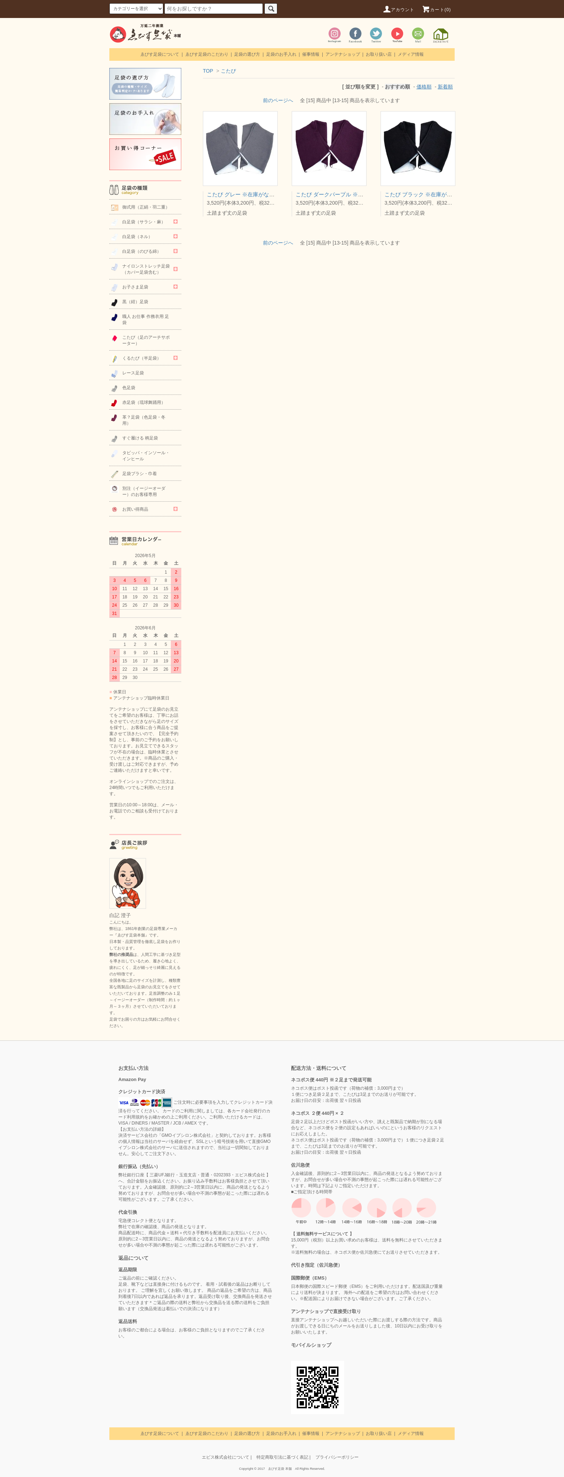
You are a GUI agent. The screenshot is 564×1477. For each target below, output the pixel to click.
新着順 (445, 87)
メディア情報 (411, 54)
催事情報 (310, 54)
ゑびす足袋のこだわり (206, 54)
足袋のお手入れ (281, 54)
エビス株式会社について (225, 1457)
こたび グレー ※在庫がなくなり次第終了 (257, 194)
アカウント (398, 9)
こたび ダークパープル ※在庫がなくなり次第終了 (356, 194)
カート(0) (436, 9)
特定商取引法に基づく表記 (282, 1457)
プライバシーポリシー (337, 1457)
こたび (228, 71)
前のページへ (278, 100)
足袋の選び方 (247, 54)
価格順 (424, 87)
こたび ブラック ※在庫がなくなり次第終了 (437, 194)
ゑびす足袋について (159, 54)
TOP (208, 71)
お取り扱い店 (379, 54)
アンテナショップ (343, 54)
